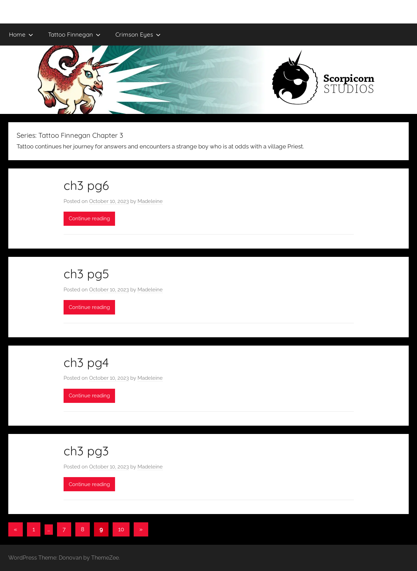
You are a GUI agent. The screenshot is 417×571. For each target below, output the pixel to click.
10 (121, 529)
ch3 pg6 (86, 185)
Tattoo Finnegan (74, 34)
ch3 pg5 (86, 273)
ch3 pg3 (86, 450)
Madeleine (150, 201)
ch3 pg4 (86, 362)
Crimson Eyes (138, 34)
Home (21, 34)
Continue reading (89, 218)
